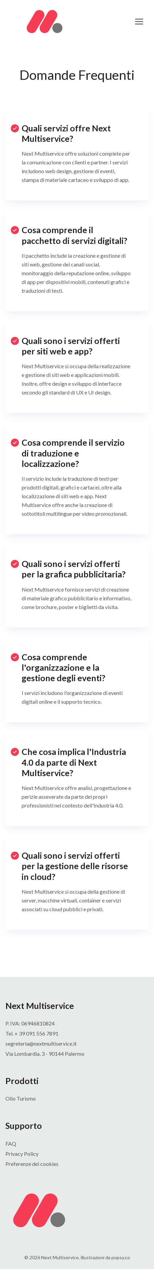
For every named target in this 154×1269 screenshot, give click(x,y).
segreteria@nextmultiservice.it (41, 1043)
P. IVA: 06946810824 (30, 1023)
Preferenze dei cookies (31, 1164)
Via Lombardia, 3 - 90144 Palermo (44, 1053)
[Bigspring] (77, 1210)
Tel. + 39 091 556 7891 (31, 1033)
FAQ (10, 1143)
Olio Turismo (20, 1098)
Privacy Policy (21, 1153)
